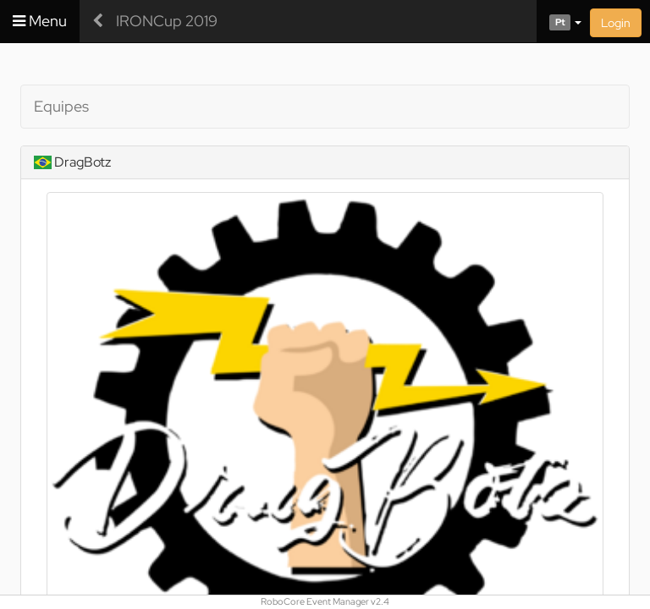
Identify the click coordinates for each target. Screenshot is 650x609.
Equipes (61, 106)
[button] (559, 21)
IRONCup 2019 (167, 20)
